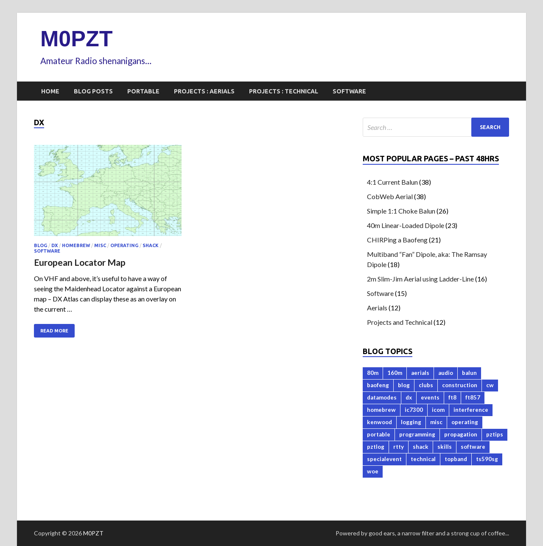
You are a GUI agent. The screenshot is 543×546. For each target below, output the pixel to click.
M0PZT (76, 38)
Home (50, 91)
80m (372, 372)
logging (411, 422)
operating (124, 245)
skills (444, 446)
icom (438, 409)
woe (372, 471)
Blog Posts (93, 91)
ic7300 (414, 409)
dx (54, 245)
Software (349, 91)
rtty (398, 446)
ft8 (452, 397)
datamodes (382, 397)
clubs (426, 385)
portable (378, 434)
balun (469, 372)
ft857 (472, 397)
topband (456, 459)
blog (40, 245)
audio (445, 372)
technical (423, 459)
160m (394, 372)
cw (490, 385)
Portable (143, 91)
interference (470, 409)
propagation (460, 434)
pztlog (375, 446)
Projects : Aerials (204, 91)
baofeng (378, 385)
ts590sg (487, 459)
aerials (420, 372)
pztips (494, 434)
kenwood (379, 422)
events (430, 397)
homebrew (76, 245)
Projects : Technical (283, 91)
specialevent (384, 459)
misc (100, 245)
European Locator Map (80, 262)
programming (417, 434)
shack (151, 245)
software (47, 250)
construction (459, 385)
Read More (54, 330)
